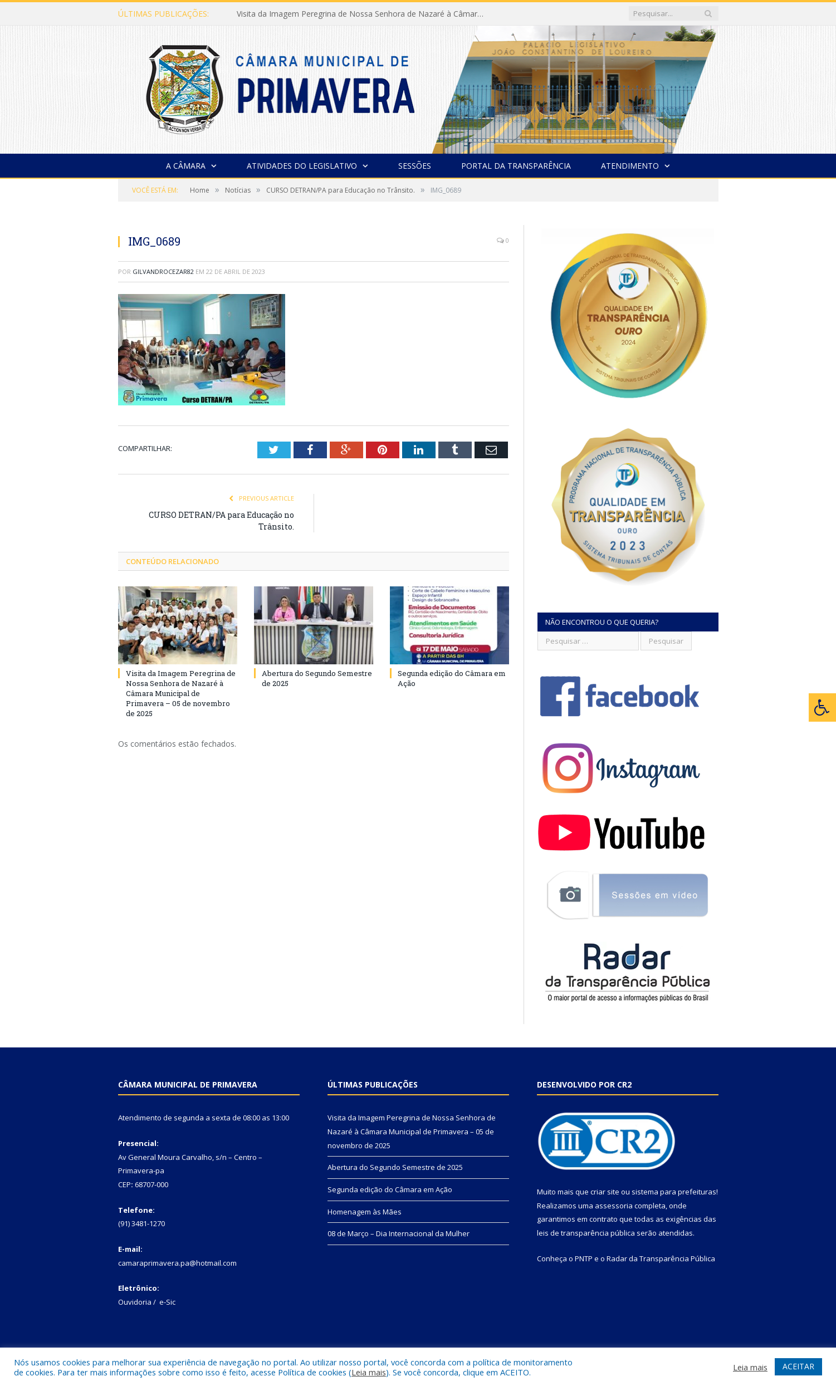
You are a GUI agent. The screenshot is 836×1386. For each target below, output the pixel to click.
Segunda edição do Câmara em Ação (389, 1189)
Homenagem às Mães (364, 1212)
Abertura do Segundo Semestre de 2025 (395, 1167)
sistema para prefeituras (674, 1192)
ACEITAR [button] (798, 1366)
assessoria (614, 1206)
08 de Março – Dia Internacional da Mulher (398, 1233)
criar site (604, 1192)
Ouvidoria (134, 1302)
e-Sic (167, 1302)
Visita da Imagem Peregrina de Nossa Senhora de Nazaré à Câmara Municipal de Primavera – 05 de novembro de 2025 (365, 14)
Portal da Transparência (516, 165)
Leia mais (368, 1372)
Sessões (414, 165)
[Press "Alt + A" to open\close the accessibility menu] (822, 707)
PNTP (584, 1258)
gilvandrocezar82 (163, 271)
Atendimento (630, 165)
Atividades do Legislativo (302, 165)
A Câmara (186, 165)
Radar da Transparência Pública (661, 1258)
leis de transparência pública (586, 1233)
